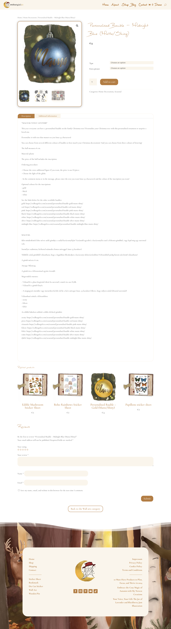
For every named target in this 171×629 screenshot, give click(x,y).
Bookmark (33, 582)
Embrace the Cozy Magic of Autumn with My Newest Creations (129, 591)
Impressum (137, 559)
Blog (133, 5)
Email (20, 482)
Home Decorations (30, 17)
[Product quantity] (93, 82)
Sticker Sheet (35, 579)
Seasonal (118, 91)
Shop (125, 5)
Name (21, 473)
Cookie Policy (135, 566)
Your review (23, 455)
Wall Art (33, 590)
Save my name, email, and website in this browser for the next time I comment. (52, 490)
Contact (143, 5)
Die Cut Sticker (36, 586)
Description (26, 116)
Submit (147, 498)
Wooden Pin (34, 593)
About (115, 5)
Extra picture (94, 69)
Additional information (47, 116)
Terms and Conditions (132, 570)
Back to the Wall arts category (85, 508)
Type (91, 63)
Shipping (33, 566)
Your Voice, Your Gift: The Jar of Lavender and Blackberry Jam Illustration (127, 602)
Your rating (22, 447)
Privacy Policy (135, 562)
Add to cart (109, 81)
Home (105, 5)
